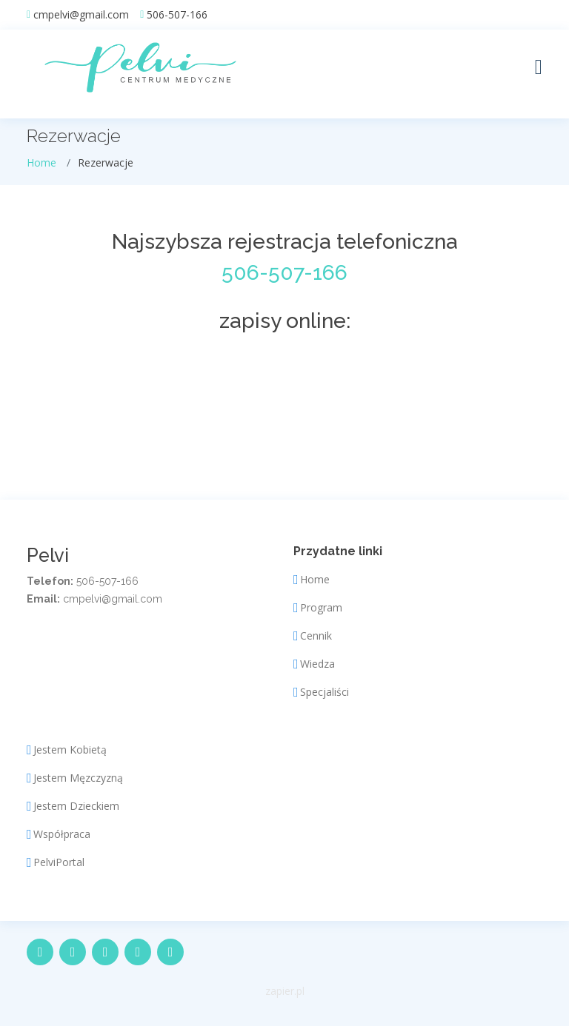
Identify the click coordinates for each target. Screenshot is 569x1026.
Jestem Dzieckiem (76, 806)
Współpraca (61, 834)
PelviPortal (58, 862)
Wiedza (317, 664)
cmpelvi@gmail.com (81, 15)
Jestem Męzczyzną (78, 778)
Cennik (316, 636)
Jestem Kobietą (70, 750)
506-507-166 (177, 15)
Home (41, 162)
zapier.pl (285, 991)
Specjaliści (324, 692)
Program (321, 608)
